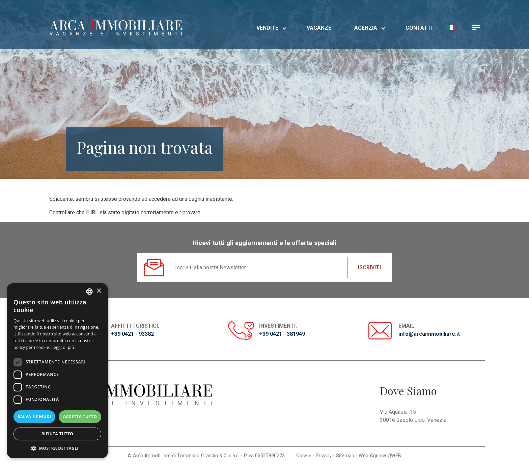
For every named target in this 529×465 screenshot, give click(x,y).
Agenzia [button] (369, 28)
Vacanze (319, 28)
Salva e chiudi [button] (34, 416)
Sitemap (345, 456)
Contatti (419, 28)
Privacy (324, 456)
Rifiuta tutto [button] (57, 434)
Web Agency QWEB (380, 456)
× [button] (98, 291)
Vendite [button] (271, 28)
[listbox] (89, 291)
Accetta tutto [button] (80, 416)
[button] (451, 26)
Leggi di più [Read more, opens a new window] (63, 347)
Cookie (303, 456)
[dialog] (57, 370)
